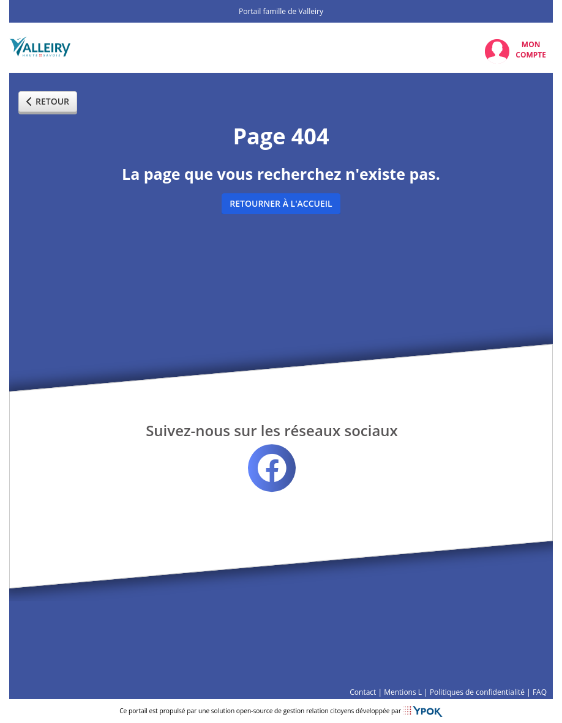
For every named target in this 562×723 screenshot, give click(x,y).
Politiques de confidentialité (477, 692)
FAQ (540, 692)
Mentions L (403, 692)
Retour (47, 101)
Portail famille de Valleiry (281, 11)
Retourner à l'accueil (281, 203)
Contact (363, 692)
